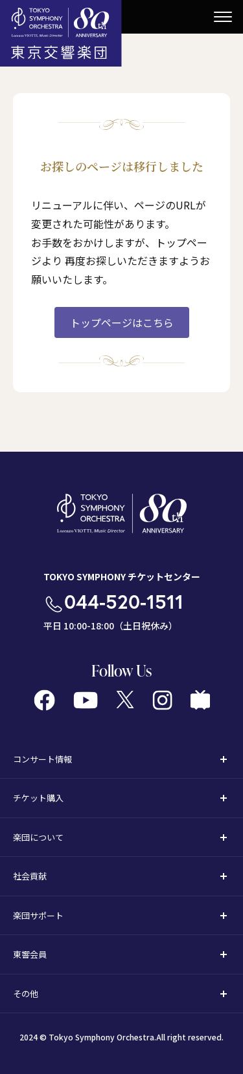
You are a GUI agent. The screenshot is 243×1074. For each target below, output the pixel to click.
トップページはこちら (122, 322)
